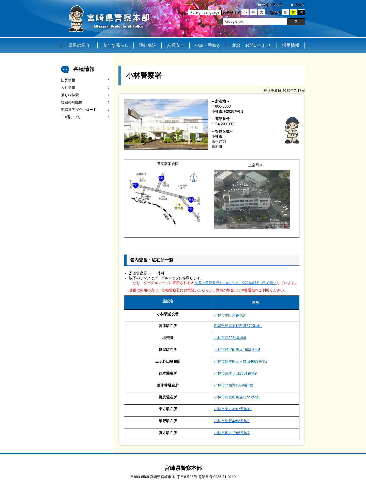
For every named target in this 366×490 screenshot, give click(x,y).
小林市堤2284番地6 (230, 338)
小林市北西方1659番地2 (233, 385)
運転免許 (147, 45)
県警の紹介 (79, 45)
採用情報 (290, 45)
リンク (299, 5)
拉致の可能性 (71, 102)
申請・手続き (208, 45)
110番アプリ (71, 117)
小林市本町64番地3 (229, 315)
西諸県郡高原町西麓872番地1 (238, 326)
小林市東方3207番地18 (233, 409)
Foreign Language (204, 12)
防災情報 (68, 80)
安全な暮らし (116, 45)
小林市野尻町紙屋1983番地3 (237, 350)
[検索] (254, 21)
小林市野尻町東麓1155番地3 (237, 397)
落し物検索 (70, 95)
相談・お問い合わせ (251, 45)
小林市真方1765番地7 (232, 433)
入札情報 (68, 87)
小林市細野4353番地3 (232, 421)
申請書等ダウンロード (79, 110)
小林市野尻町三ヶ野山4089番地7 (241, 361)
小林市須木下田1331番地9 (235, 373)
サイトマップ (272, 5)
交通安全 (175, 45)
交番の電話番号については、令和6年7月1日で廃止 (235, 283)
